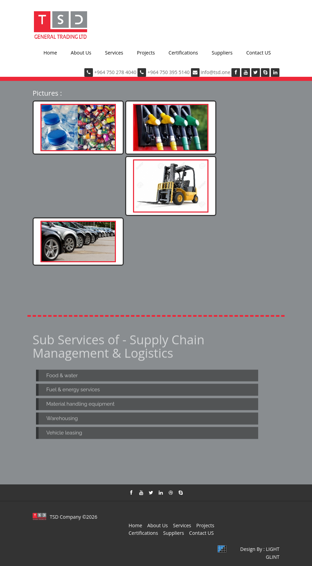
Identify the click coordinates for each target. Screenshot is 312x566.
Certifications (183, 52)
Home (50, 52)
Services (114, 52)
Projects (146, 52)
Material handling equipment (80, 405)
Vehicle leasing (64, 434)
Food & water (62, 376)
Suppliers (222, 52)
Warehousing (62, 419)
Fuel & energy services (73, 390)
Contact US (258, 52)
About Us (81, 52)
